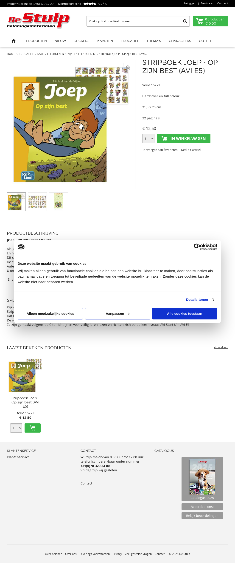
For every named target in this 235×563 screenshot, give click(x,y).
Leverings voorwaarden (95, 554)
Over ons (71, 554)
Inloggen (190, 3)
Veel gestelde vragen (138, 554)
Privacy (117, 554)
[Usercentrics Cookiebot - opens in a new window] (197, 246)
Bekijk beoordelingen (202, 515)
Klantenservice (18, 457)
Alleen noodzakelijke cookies (50, 313)
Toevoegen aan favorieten (160, 150)
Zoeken (185, 21)
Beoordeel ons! (202, 506)
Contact (222, 3)
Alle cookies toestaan (184, 313)
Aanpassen (118, 313)
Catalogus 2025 (202, 479)
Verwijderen (221, 347)
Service (206, 3)
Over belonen (53, 554)
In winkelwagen (188, 138)
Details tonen (197, 299)
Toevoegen (33, 428)
